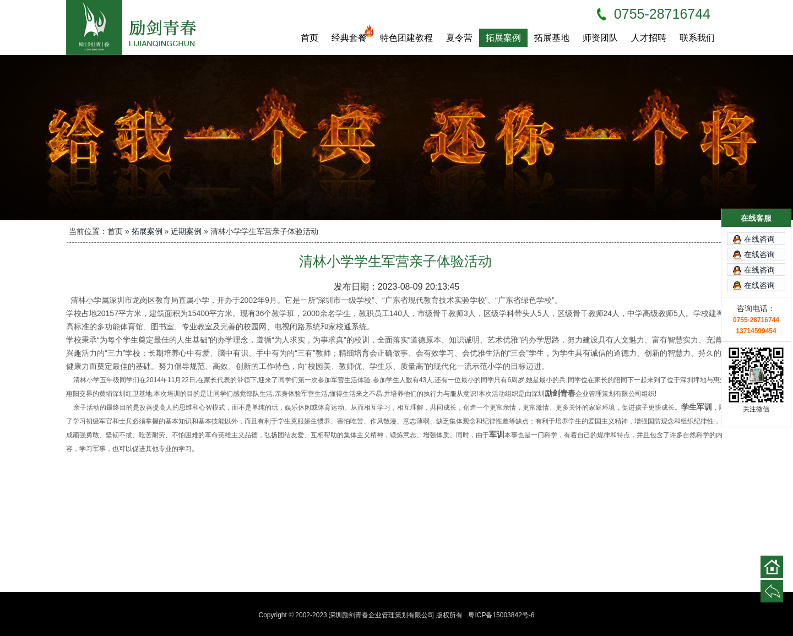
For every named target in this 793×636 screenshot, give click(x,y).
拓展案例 (503, 37)
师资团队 (600, 37)
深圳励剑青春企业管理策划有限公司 (137, 27)
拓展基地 (551, 37)
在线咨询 (759, 223)
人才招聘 (648, 37)
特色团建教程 (406, 37)
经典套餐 (352, 35)
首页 (309, 37)
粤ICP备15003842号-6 (501, 615)
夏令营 (459, 37)
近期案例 (186, 231)
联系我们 (697, 37)
